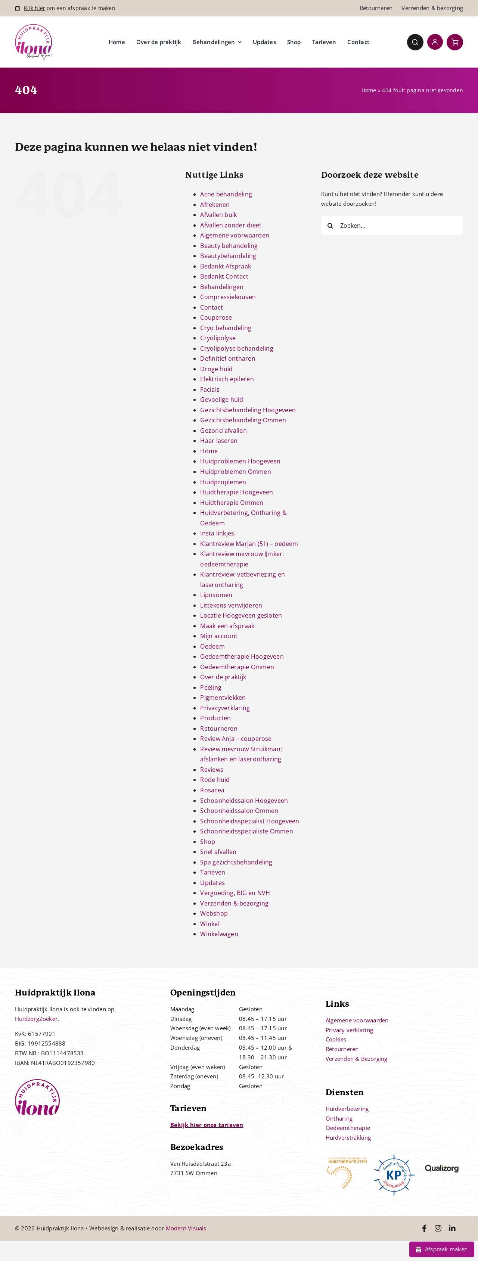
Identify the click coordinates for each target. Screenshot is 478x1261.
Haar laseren (219, 441)
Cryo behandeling (225, 328)
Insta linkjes (217, 533)
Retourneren (218, 728)
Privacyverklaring (225, 708)
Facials (210, 389)
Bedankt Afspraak (225, 266)
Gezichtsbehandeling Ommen (243, 420)
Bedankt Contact (224, 276)
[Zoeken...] (392, 225)
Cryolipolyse (218, 338)
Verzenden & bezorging (234, 903)
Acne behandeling (226, 194)
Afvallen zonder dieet (230, 225)
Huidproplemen (223, 482)
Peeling (210, 687)
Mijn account (219, 636)
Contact (211, 307)
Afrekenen (215, 205)
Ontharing (339, 1118)
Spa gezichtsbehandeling (236, 862)
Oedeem (212, 646)
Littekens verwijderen (231, 605)
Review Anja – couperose (235, 738)
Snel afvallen (218, 852)
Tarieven (212, 872)
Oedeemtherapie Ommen (237, 667)
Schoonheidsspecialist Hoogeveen (249, 821)
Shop (207, 842)
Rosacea (212, 790)
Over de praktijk (223, 677)
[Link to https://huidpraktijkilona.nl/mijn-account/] (435, 42)
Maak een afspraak (227, 626)
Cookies (336, 1039)
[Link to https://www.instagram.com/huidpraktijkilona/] (438, 1228)
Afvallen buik (218, 215)
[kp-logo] (394, 1156)
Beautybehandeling (228, 256)
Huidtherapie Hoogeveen (236, 492)
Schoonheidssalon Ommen (239, 811)
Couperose (216, 317)
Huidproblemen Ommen (235, 472)
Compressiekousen (228, 297)
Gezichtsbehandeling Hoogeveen (248, 410)
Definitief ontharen (227, 358)
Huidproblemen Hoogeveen (240, 461)
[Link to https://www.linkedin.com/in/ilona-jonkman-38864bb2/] (452, 1228)
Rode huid (215, 780)
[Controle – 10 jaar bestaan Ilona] (33, 26)
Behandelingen (221, 287)
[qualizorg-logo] (442, 1156)
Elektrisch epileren (227, 379)
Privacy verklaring (349, 1030)
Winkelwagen (219, 934)
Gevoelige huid (221, 399)
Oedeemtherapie (348, 1127)
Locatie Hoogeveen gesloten (241, 615)
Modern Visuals (186, 1228)
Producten (215, 718)
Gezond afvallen (223, 430)
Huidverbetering (347, 1108)
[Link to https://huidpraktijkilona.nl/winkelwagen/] (455, 42)
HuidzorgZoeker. (37, 1018)
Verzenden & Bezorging (357, 1058)
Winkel (209, 924)
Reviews (211, 769)
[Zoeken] (330, 225)
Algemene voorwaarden (234, 235)
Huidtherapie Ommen (231, 503)
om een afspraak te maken (69, 8)
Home (368, 90)
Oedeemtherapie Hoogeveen (241, 656)
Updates (212, 883)
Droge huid (216, 369)
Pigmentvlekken (223, 697)
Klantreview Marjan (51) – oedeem (249, 544)
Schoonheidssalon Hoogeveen (244, 800)
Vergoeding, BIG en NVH (235, 893)
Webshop (214, 913)
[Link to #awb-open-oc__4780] (415, 42)
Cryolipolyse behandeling (236, 348)
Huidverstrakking (348, 1137)
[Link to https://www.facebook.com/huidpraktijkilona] (424, 1228)
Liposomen (216, 595)
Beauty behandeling (229, 246)
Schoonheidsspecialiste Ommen (246, 831)
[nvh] (347, 1156)
